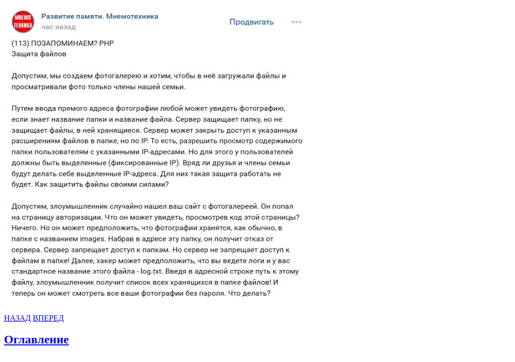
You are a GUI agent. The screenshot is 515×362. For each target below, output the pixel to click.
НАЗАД (17, 318)
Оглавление (36, 339)
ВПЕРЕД (48, 318)
